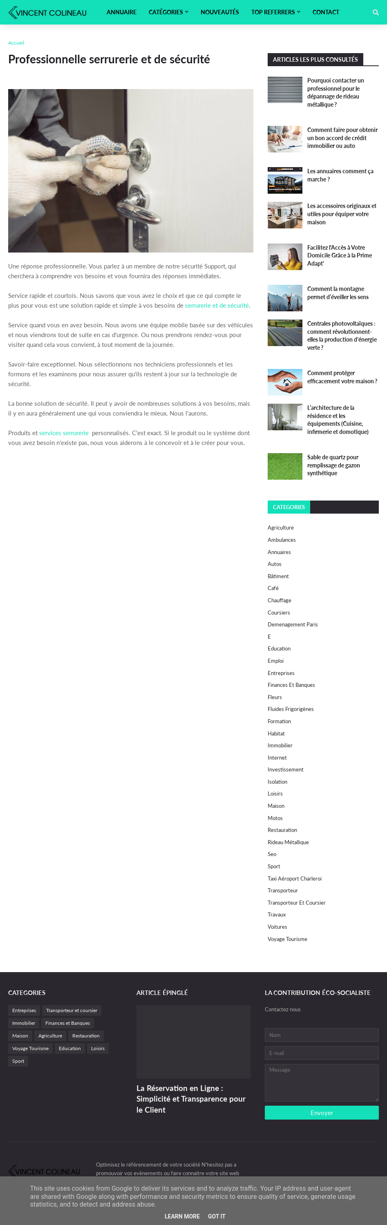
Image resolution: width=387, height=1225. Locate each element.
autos (275, 564)
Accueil (16, 43)
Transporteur (283, 890)
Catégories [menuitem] (166, 12)
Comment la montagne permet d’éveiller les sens (338, 292)
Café (273, 588)
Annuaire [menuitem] (121, 12)
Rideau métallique (288, 842)
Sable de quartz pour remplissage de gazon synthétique (333, 465)
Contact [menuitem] (326, 12)
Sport (274, 866)
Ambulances (282, 539)
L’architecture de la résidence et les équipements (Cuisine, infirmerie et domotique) (338, 419)
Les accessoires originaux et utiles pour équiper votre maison (341, 213)
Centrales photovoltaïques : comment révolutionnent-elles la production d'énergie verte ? (342, 335)
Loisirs (275, 793)
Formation (279, 721)
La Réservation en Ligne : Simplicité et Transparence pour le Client (191, 1098)
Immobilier (280, 745)
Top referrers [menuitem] (273, 12)
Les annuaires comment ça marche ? (340, 175)
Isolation (277, 781)
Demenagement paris (293, 624)
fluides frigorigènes (291, 709)
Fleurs (275, 697)
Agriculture (281, 527)
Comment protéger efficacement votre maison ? (342, 376)
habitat (276, 733)
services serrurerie (64, 432)
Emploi (276, 660)
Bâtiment (278, 576)
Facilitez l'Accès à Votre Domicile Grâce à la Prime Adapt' (339, 255)
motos (275, 818)
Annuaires (279, 552)
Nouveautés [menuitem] (220, 12)
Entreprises (281, 673)
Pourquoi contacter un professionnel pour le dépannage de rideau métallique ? (335, 92)
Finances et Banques (291, 685)
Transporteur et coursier (297, 902)
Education (279, 648)
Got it (217, 1216)
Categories (289, 507)
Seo (272, 854)
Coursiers (279, 612)
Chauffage (279, 600)
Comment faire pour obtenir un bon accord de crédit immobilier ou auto (342, 137)
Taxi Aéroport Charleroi (295, 878)
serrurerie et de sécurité (217, 305)
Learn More (182, 1216)
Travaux (277, 914)
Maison (276, 806)
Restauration (282, 830)
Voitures (277, 926)
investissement (286, 769)
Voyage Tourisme (287, 939)
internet (277, 757)
